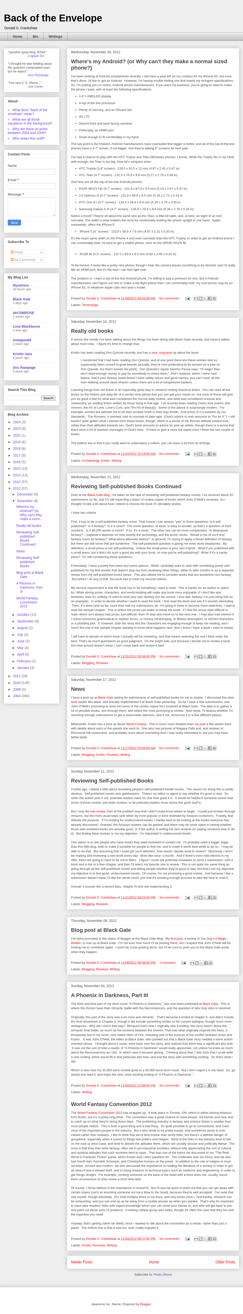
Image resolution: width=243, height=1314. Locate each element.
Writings (55, 36)
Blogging (88, 663)
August (22, 628)
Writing (116, 460)
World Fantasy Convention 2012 (111, 1104)
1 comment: (168, 962)
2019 (17, 442)
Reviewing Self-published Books (112, 781)
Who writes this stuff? (28, 138)
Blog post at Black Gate (101, 930)
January (23, 668)
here (74, 702)
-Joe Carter (35, 86)
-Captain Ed (35, 56)
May (20, 648)
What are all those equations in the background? (30, 121)
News (78, 689)
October (23, 615)
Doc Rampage (24, 367)
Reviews (102, 663)
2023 (17, 429)
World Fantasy (136, 724)
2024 (17, 422)
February (24, 661)
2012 (17, 488)
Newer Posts (81, 1262)
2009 (17, 689)
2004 (17, 696)
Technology (90, 305)
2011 (17, 676)
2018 (17, 448)
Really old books (92, 331)
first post (176, 938)
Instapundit (22, 340)
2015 (17, 468)
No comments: (170, 298)
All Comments (23, 260)
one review (97, 811)
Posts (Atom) (163, 1274)
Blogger (145, 1304)
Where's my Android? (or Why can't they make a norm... (29, 513)
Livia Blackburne (26, 326)
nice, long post (162, 352)
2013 (17, 482)
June (21, 641)
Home (17, 36)
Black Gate (105, 697)
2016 (17, 462)
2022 (17, 435)
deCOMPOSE (23, 313)
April (21, 654)
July (20, 635)
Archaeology (90, 460)
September (26, 621)
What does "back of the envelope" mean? (27, 112)
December (25, 494)
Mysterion (21, 285)
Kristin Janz (22, 354)
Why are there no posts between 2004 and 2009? (28, 131)
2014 (17, 475)
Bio (35, 36)
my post (200, 724)
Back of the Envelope (53, 18)
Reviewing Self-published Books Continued (126, 486)
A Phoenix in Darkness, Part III (109, 995)
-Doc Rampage (37, 75)
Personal (99, 1245)
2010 (17, 683)
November (25, 501)
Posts (17, 252)
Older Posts (225, 1262)
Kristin (105, 460)
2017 (17, 455)
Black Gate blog (98, 495)
